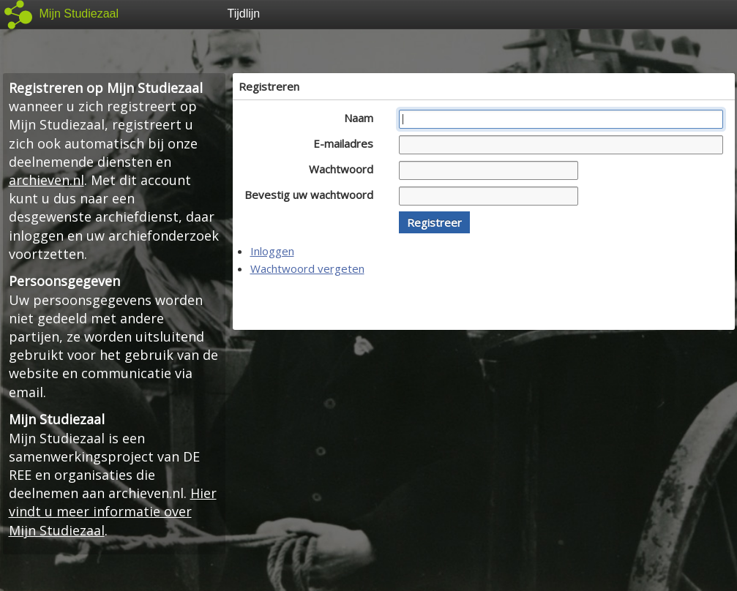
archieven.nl (46, 180)
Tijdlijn (244, 13)
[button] (434, 222)
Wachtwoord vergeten (307, 268)
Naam (362, 117)
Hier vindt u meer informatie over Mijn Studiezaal (113, 511)
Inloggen (272, 251)
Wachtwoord (345, 169)
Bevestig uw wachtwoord (312, 194)
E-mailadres (347, 143)
